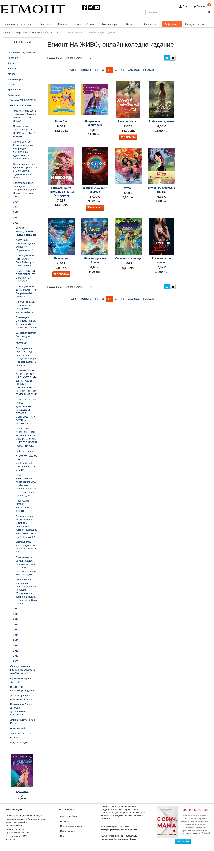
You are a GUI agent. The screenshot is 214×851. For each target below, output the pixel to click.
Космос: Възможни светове (94, 181)
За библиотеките (14, 825)
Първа (72, 69)
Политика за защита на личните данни (25, 815)
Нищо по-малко (128, 115)
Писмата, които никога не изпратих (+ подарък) (61, 183)
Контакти (10, 839)
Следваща (133, 69)
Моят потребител (68, 816)
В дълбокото (22, 791)
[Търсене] (209, 12)
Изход (63, 836)
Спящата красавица (128, 249)
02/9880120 (131, 835)
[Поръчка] (202, 6)
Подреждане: (54, 57)
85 (103, 69)
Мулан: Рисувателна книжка (161, 181)
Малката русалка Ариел (95, 249)
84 (96, 69)
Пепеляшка (61, 247)
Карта (134, 829)
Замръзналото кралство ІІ (94, 117)
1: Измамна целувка (161, 117)
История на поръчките (71, 826)
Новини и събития (15, 829)
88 (122, 69)
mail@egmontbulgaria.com (115, 839)
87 (116, 69)
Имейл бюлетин (68, 831)
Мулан (128, 177)
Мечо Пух (61, 115)
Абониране (183, 841)
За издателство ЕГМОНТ (18, 836)
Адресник (65, 821)
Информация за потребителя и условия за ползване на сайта (25, 820)
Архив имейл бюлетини (17, 832)
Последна (148, 69)
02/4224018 (123, 826)
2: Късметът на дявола (162, 249)
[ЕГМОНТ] (32, 8)
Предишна (85, 69)
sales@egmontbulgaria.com (115, 829)
